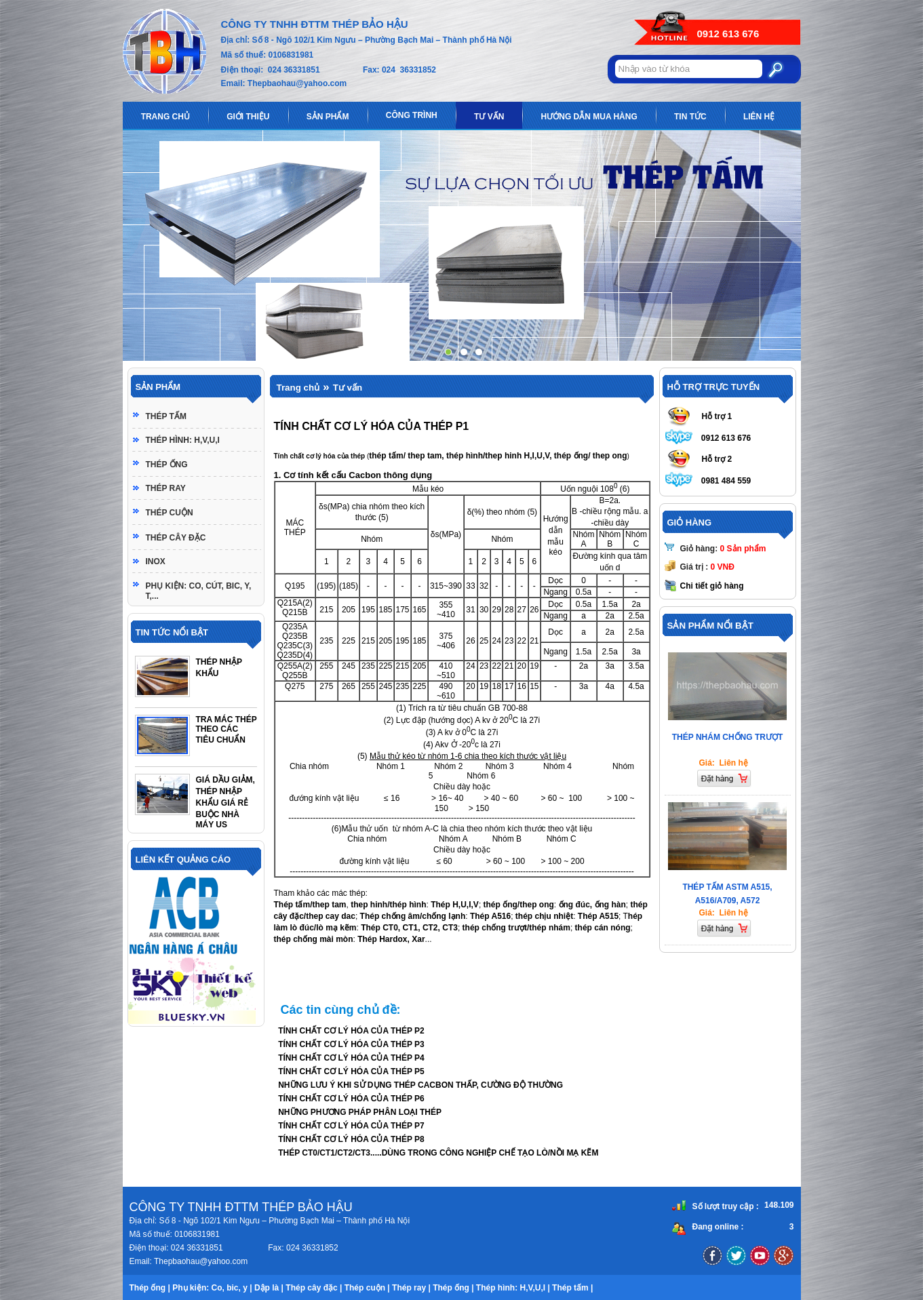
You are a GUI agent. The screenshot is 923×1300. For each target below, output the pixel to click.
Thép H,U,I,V (454, 904)
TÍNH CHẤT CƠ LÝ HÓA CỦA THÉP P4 (351, 1058)
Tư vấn (347, 387)
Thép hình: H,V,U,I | (513, 1288)
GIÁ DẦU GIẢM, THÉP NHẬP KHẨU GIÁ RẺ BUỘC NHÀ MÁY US (225, 802)
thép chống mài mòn (313, 939)
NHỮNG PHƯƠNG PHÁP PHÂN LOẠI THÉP (359, 1112)
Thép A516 (490, 916)
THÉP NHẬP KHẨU (219, 667)
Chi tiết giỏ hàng (712, 586)
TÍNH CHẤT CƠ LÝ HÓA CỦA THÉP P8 (351, 1139)
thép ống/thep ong (519, 904)
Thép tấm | (572, 1288)
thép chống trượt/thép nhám (516, 927)
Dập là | (268, 1288)
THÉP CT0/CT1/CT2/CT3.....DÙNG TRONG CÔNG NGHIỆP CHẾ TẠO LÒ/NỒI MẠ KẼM (438, 1153)
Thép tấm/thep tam (310, 904)
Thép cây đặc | (314, 1288)
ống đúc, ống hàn (592, 904)
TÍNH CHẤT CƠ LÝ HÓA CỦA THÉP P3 (351, 1044)
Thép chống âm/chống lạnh (413, 916)
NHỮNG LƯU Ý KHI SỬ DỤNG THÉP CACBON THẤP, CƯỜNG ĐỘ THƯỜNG (420, 1085)
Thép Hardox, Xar (391, 939)
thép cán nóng (603, 927)
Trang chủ (298, 387)
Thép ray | (411, 1288)
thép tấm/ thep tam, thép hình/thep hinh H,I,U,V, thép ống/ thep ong (498, 455)
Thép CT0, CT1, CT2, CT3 (409, 927)
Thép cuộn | (367, 1288)
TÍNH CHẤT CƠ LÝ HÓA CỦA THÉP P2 (351, 1031)
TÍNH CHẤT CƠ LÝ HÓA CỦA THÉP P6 (351, 1098)
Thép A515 (598, 916)
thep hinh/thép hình (388, 904)
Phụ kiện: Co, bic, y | (212, 1288)
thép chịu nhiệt (544, 916)
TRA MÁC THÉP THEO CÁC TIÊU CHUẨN (226, 730)
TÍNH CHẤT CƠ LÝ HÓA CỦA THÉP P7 (351, 1125)
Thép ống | (150, 1288)
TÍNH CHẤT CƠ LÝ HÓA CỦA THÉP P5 (351, 1071)
